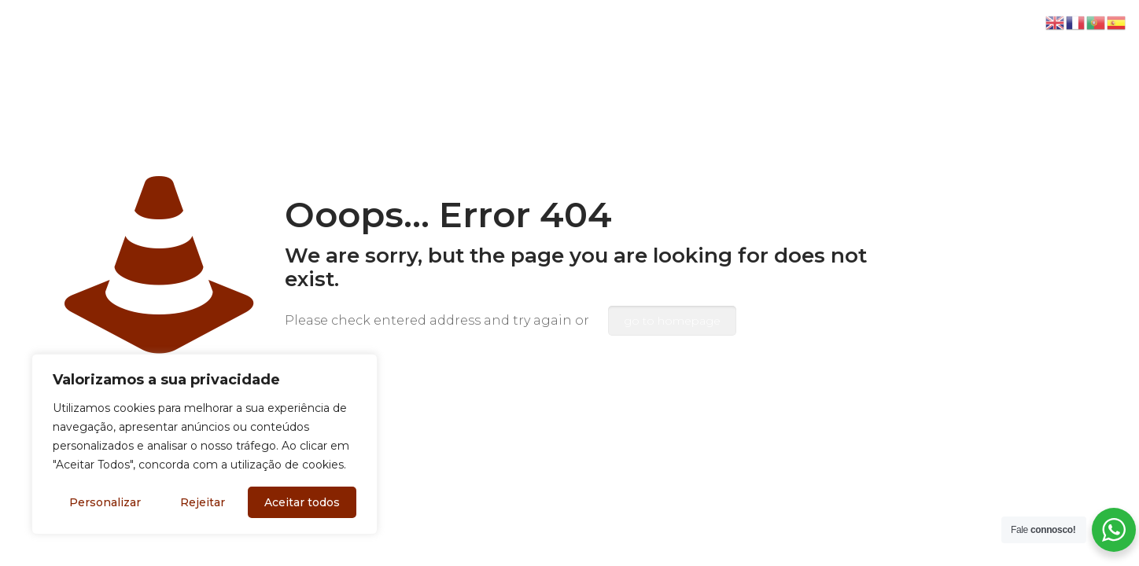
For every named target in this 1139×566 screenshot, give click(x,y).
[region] (204, 444)
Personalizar (105, 502)
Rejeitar (202, 502)
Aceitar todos (302, 502)
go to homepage (672, 321)
